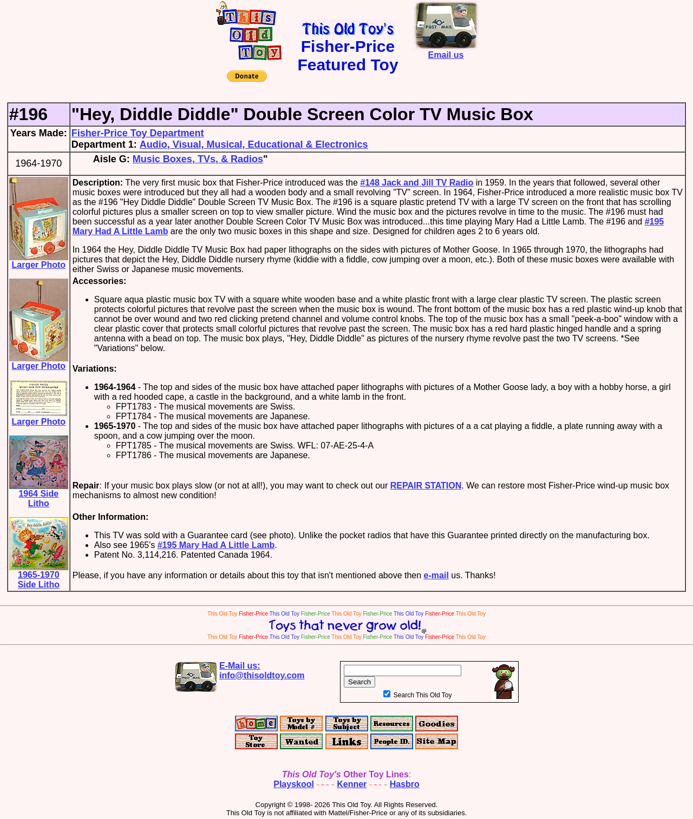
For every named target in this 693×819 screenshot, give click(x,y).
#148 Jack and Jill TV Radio (416, 182)
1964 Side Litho (38, 494)
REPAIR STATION (426, 485)
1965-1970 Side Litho (38, 576)
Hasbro (405, 784)
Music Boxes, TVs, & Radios (198, 159)
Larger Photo (38, 261)
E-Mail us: (262, 670)
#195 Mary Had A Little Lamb (216, 545)
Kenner (352, 784)
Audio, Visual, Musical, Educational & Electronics (254, 144)
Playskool (293, 784)
